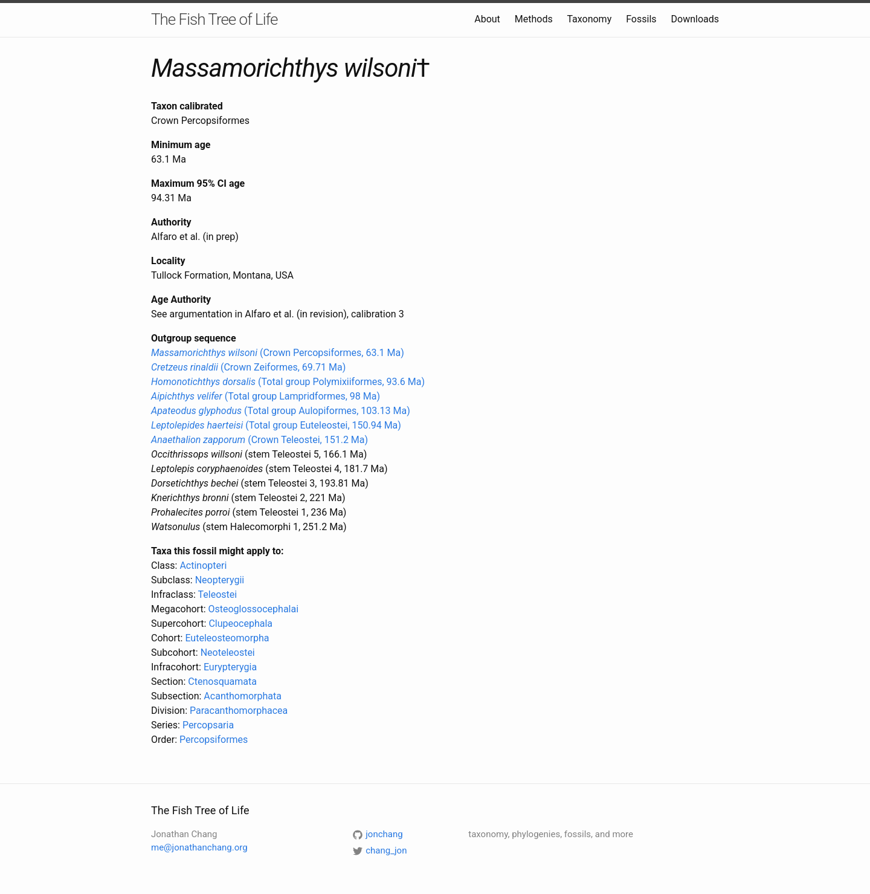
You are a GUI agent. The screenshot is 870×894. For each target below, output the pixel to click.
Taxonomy (589, 19)
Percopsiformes (213, 739)
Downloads (695, 19)
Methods (534, 19)
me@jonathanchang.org (199, 847)
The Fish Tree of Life (214, 19)
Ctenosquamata (222, 681)
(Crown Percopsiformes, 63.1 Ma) (277, 352)
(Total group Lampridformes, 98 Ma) (265, 396)
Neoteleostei (228, 652)
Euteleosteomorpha (227, 638)
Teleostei (217, 594)
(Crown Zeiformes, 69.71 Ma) (248, 367)
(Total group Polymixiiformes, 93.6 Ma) (288, 381)
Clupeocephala (240, 623)
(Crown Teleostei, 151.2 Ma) (259, 439)
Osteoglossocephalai (253, 609)
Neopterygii (220, 580)
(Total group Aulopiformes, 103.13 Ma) (280, 410)
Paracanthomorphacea (239, 710)
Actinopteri (203, 565)
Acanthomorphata (243, 696)
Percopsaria (208, 725)
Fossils (641, 19)
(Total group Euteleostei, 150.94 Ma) (276, 425)
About (487, 19)
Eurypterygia (230, 667)
